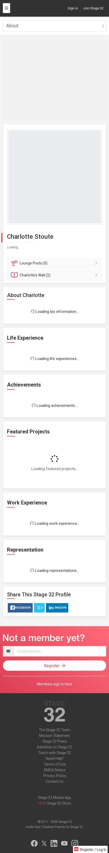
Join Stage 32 (93, 8)
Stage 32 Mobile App (54, 797)
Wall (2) (55, 275)
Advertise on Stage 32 (54, 747)
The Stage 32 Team (54, 730)
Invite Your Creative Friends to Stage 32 (54, 827)
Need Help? (55, 758)
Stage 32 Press (54, 741)
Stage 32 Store (59, 803)
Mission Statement (54, 736)
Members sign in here (54, 684)
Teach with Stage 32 (54, 753)
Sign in (73, 8)
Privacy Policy (54, 776)
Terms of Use (55, 764)
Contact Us (54, 781)
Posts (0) (55, 263)
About (12, 25)
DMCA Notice (54, 770)
